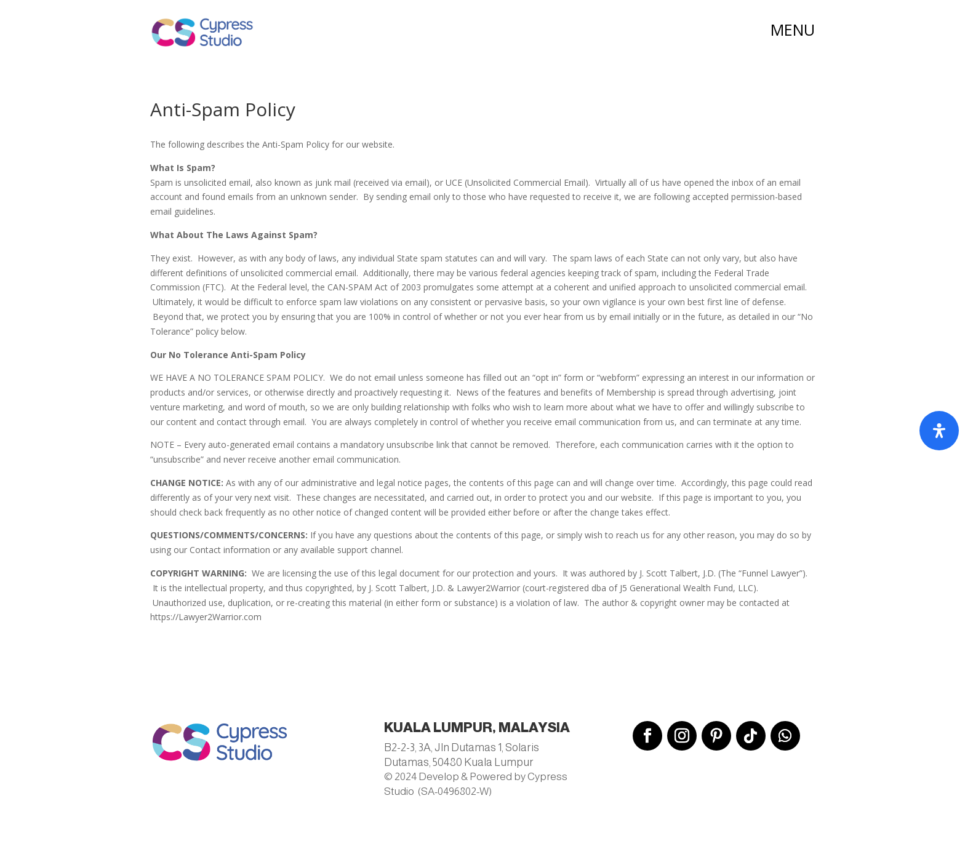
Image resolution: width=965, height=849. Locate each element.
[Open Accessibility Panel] (939, 430)
